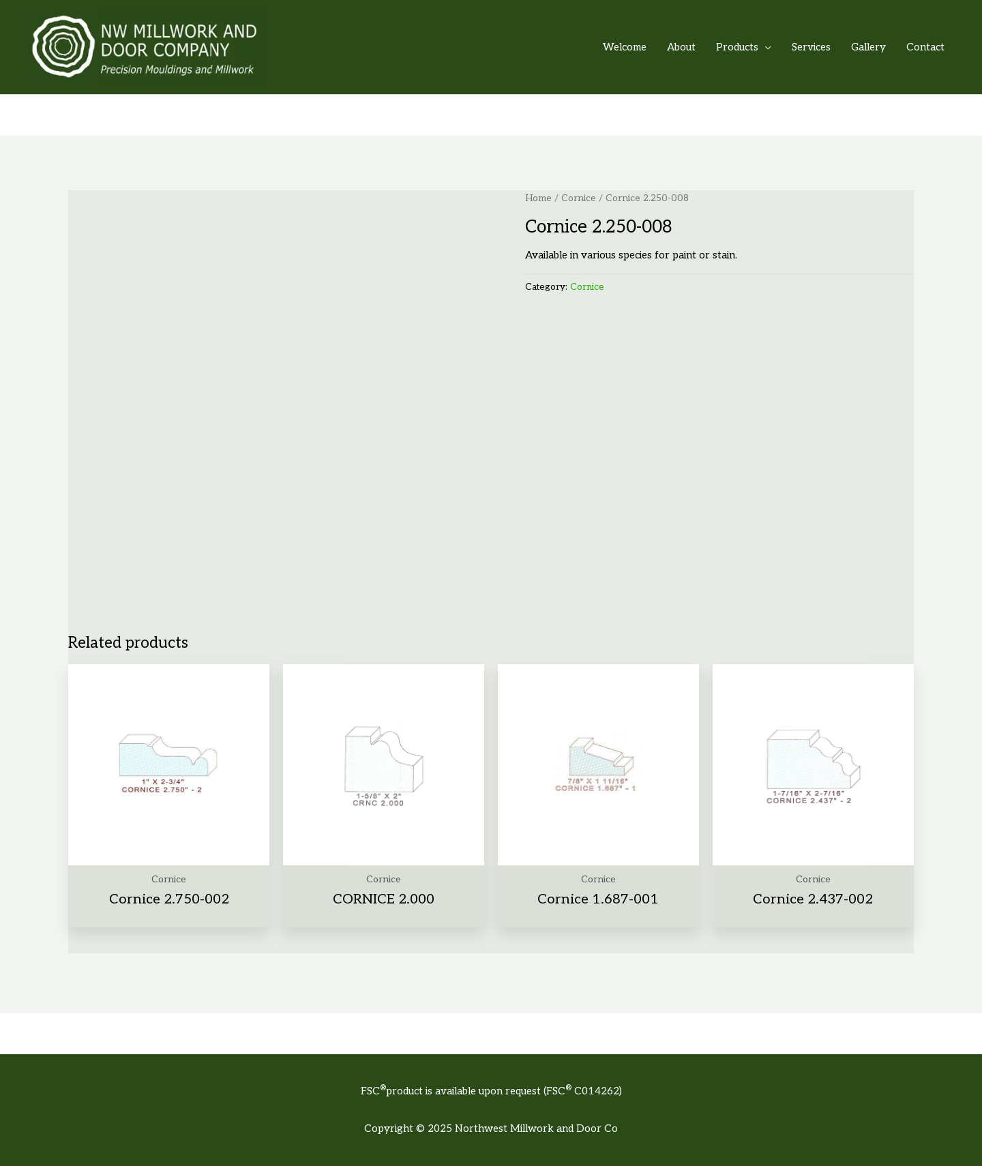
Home (538, 198)
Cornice (578, 198)
